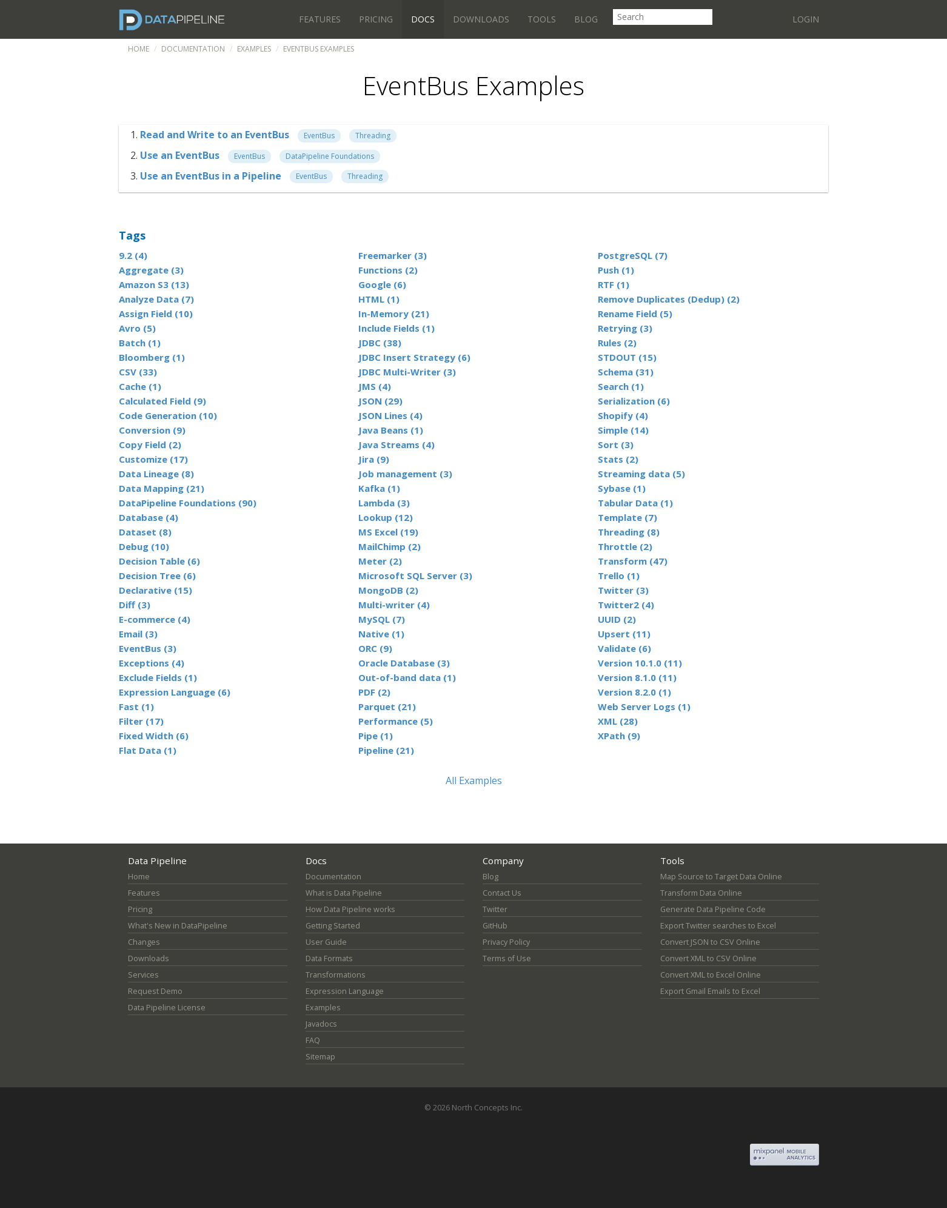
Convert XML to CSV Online (708, 958)
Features (320, 19)
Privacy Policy (506, 942)
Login (805, 19)
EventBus (319, 135)
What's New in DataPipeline (177, 926)
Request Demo (155, 991)
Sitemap (320, 1057)
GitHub (495, 926)
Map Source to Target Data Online (721, 876)
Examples (254, 49)
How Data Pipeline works (350, 909)
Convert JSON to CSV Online (710, 942)
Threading (372, 135)
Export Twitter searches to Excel (718, 926)
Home (138, 49)
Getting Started (333, 926)
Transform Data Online (701, 893)
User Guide (326, 942)
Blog (586, 19)
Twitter (495, 909)
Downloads (481, 19)
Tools (541, 19)
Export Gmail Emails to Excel (710, 991)
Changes (144, 942)
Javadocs (321, 1024)
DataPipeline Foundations (330, 156)
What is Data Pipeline (344, 893)
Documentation (193, 49)
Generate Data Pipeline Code (713, 909)
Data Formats (329, 958)
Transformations (336, 975)
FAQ (313, 1040)
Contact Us (502, 893)
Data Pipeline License (167, 1007)
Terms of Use (507, 958)
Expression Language (345, 991)
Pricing (376, 19)
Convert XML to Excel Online (710, 975)
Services (143, 975)
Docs (423, 19)
